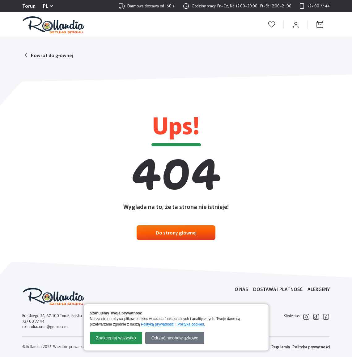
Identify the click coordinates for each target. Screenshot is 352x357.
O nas (241, 289)
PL (45, 5)
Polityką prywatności (158, 324)
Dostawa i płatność (278, 289)
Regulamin (280, 346)
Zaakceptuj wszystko (116, 337)
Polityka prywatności (311, 346)
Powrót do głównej (52, 55)
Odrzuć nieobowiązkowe (174, 337)
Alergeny (318, 289)
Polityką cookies (190, 324)
